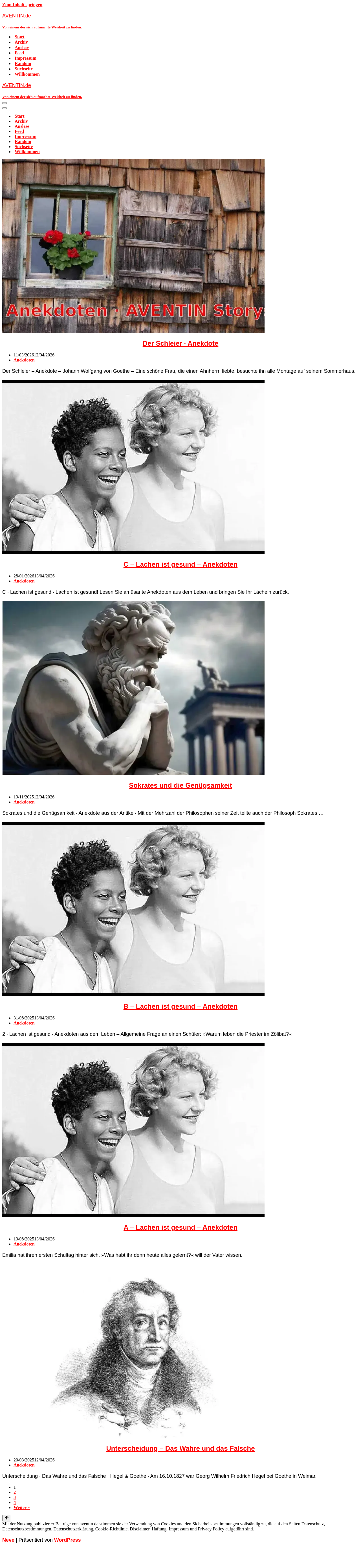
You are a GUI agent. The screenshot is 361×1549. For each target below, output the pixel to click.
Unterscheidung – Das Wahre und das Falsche (180, 1448)
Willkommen (27, 74)
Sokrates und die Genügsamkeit (180, 785)
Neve (8, 1540)
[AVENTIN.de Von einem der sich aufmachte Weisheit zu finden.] (180, 21)
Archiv (21, 42)
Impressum (25, 58)
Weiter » (22, 1507)
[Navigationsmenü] (4, 103)
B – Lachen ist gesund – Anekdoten (181, 1006)
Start (20, 36)
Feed (19, 52)
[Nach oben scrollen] (6, 1518)
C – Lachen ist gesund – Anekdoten (181, 564)
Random (23, 63)
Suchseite (24, 68)
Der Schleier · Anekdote (181, 343)
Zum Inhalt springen (22, 4)
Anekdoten (24, 360)
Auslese (22, 47)
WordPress (67, 1540)
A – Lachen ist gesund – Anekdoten (180, 1227)
